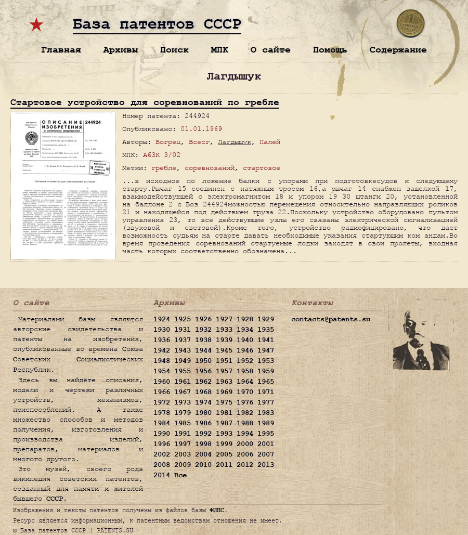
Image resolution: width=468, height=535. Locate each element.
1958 (245, 371)
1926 (203, 319)
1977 (265, 402)
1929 (265, 319)
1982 (245, 413)
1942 (161, 350)
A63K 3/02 (161, 154)
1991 (182, 433)
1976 (245, 402)
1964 (245, 381)
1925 (182, 319)
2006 (245, 454)
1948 (161, 361)
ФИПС (217, 510)
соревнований (210, 167)
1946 (245, 350)
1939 (224, 340)
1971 (265, 392)
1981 (224, 413)
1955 (182, 371)
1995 (265, 433)
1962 (203, 381)
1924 (161, 319)
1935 (265, 329)
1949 (182, 361)
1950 (203, 361)
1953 (265, 361)
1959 (265, 371)
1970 (245, 392)
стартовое (261, 167)
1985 (182, 423)
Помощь (330, 49)
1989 (265, 423)
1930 (161, 329)
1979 (182, 413)
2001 (265, 444)
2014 (161, 475)
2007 (265, 454)
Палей (269, 141)
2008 (161, 465)
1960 (161, 381)
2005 (224, 454)
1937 (182, 340)
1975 (224, 402)
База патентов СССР (157, 24)
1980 (203, 413)
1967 (182, 392)
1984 (161, 423)
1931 (182, 329)
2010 (203, 465)
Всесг (199, 141)
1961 (182, 381)
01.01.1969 (201, 128)
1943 (182, 350)
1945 (224, 350)
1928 (245, 319)
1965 (265, 381)
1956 (203, 371)
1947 (265, 350)
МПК (219, 49)
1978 (161, 413)
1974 (203, 402)
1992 (203, 433)
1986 (203, 423)
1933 (224, 329)
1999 (224, 444)
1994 (245, 433)
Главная (61, 49)
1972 (161, 402)
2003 (182, 454)
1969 (224, 392)
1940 (245, 340)
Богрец (167, 141)
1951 (224, 361)
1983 (265, 413)
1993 (224, 433)
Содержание (398, 49)
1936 (161, 340)
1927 (224, 319)
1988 (245, 423)
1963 (224, 381)
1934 (245, 329)
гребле (163, 167)
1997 (182, 444)
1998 (203, 444)
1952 (245, 361)
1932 (203, 329)
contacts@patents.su (330, 319)
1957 (224, 371)
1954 (161, 371)
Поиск (174, 49)
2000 (245, 444)
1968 (203, 392)
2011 (224, 465)
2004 (203, 454)
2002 (161, 454)
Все (180, 475)
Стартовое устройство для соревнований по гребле (144, 102)
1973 (182, 402)
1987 (224, 423)
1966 (161, 392)
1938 (203, 340)
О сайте (271, 49)
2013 (265, 465)
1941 (265, 340)
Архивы (120, 49)
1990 (161, 433)
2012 (245, 465)
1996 (161, 444)
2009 (182, 465)
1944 (203, 350)
